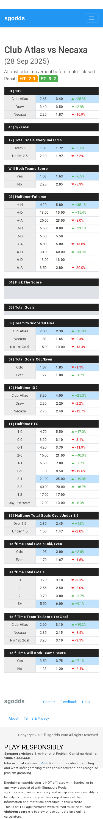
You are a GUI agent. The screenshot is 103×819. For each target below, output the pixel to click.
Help (86, 702)
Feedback (69, 702)
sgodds (14, 18)
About (14, 718)
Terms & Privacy (36, 718)
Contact (49, 702)
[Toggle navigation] (92, 18)
